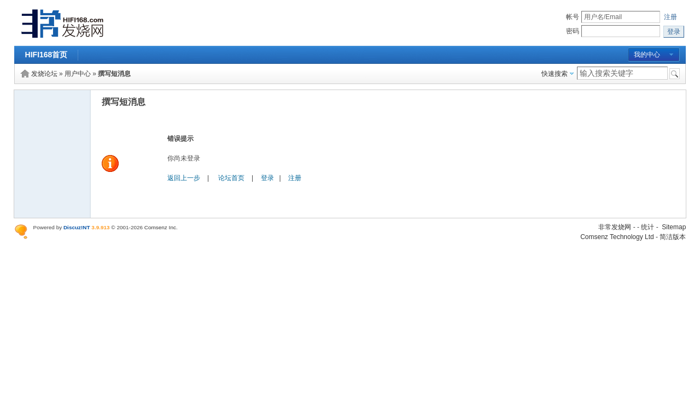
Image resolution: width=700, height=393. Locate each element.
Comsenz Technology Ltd (617, 237)
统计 (647, 227)
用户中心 (78, 74)
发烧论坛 (44, 74)
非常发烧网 (614, 227)
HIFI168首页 (46, 54)
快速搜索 (554, 74)
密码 (572, 31)
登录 (267, 178)
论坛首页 (231, 178)
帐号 (572, 17)
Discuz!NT (76, 227)
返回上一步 (183, 178)
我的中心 (647, 54)
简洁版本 (673, 237)
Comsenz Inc (160, 227)
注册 (670, 17)
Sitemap (674, 227)
